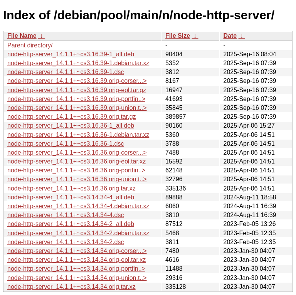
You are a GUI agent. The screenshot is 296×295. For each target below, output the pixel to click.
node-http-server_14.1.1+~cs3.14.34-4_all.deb (70, 197)
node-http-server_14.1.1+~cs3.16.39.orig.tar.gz (71, 116)
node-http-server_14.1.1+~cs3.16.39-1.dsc (65, 72)
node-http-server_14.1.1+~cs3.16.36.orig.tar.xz (71, 188)
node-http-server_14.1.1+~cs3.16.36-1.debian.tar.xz (78, 134)
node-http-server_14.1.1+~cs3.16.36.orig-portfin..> (76, 170)
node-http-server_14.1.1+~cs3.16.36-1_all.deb (70, 125)
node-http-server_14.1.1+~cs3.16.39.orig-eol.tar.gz (76, 90)
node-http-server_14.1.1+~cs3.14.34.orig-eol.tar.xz (76, 259)
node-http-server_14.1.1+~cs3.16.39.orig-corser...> (77, 81)
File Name (22, 35)
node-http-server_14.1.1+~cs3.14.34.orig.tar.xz (71, 286)
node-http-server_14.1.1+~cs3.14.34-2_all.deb (70, 224)
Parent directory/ (29, 45)
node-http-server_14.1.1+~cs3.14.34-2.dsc (65, 242)
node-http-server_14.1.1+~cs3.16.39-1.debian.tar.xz (78, 63)
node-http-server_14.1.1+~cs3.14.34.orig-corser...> (77, 251)
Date (230, 35)
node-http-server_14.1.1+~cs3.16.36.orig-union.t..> (77, 179)
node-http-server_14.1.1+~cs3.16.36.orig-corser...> (77, 152)
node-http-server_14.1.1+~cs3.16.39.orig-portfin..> (76, 99)
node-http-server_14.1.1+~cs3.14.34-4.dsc (65, 215)
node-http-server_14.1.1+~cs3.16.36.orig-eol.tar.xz (76, 161)
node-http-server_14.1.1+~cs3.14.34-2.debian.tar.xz (78, 233)
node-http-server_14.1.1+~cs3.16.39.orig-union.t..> (77, 108)
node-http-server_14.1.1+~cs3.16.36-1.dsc (65, 143)
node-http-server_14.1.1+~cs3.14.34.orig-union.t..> (77, 278)
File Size (177, 35)
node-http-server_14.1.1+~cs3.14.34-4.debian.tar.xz (78, 206)
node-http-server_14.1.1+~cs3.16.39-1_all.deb (70, 54)
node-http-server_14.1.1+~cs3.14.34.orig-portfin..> (76, 268)
